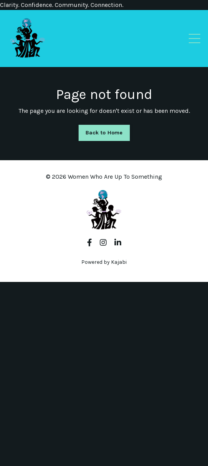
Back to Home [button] (104, 132)
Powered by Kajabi (104, 262)
